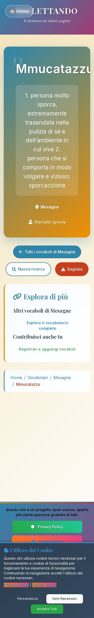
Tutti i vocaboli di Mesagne (47, 251)
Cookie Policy (47, 541)
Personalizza (27, 598)
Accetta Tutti (47, 609)
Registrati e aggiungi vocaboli (47, 349)
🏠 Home (19, 11)
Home (16, 377)
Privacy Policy (47, 527)
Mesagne (62, 377)
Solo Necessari (64, 598)
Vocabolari (38, 377)
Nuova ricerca (28, 269)
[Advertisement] (47, 443)
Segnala (71, 269)
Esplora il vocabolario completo (47, 325)
